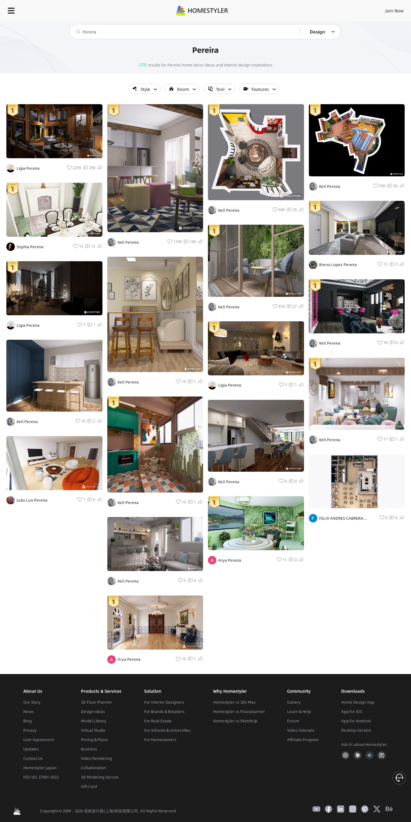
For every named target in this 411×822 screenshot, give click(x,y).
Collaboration (93, 768)
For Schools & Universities (167, 730)
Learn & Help (299, 711)
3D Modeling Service (99, 777)
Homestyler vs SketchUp (235, 721)
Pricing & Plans (94, 740)
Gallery (294, 702)
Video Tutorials (300, 730)
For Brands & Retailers (164, 711)
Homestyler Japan (40, 768)
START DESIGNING (381, 9)
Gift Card (89, 786)
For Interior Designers (164, 702)
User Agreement (38, 740)
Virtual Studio (93, 730)
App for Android (356, 721)
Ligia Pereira (28, 168)
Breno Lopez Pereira (338, 265)
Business (89, 749)
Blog (27, 721)
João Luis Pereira (32, 500)
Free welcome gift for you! (287, 24)
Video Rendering (96, 758)
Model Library (93, 721)
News (28, 711)
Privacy (30, 730)
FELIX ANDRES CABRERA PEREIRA (341, 518)
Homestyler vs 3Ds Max (234, 702)
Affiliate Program (303, 740)
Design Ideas (93, 711)
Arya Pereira (129, 659)
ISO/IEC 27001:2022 (41, 777)
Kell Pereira (27, 422)
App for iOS (351, 711)
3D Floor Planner (96, 702)
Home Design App (357, 702)
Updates (31, 749)
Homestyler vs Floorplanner (239, 711)
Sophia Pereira (30, 247)
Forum (293, 721)
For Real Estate (158, 721)
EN (342, 9)
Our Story (31, 702)
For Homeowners (160, 740)
